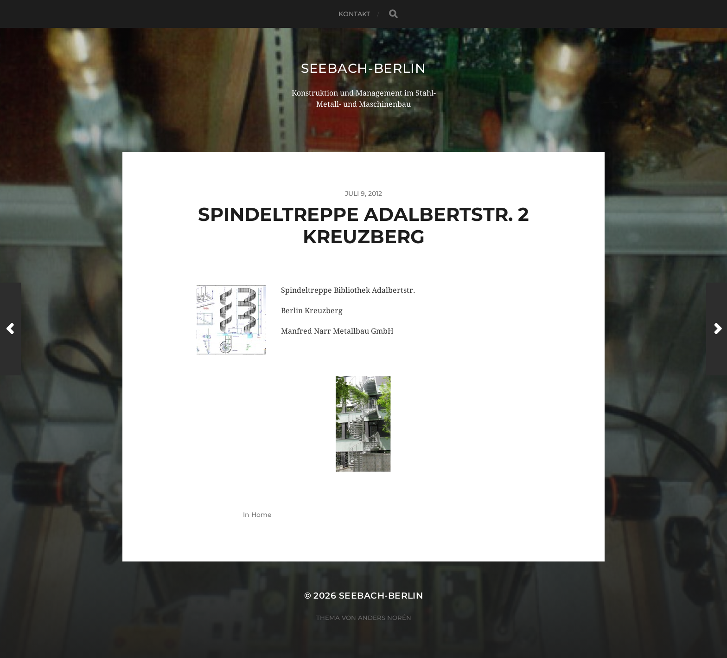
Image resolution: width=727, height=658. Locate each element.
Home (261, 514)
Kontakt (354, 14)
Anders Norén (384, 617)
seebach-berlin (363, 68)
